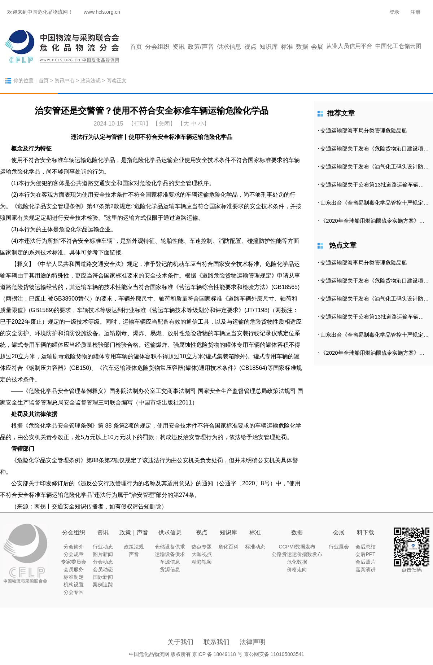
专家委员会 (73, 562)
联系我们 (216, 642)
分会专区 (74, 592)
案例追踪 (103, 584)
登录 (394, 12)
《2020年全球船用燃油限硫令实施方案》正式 (375, 221)
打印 (139, 124)
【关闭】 (164, 124)
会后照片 (365, 562)
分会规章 (74, 554)
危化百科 (228, 547)
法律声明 (253, 642)
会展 (317, 46)
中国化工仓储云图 (398, 46)
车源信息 (170, 562)
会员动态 (103, 569)
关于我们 (180, 642)
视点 (250, 46)
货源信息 (170, 569)
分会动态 (103, 562)
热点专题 (202, 547)
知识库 (268, 46)
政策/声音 (201, 46)
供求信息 (229, 46)
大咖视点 (202, 554)
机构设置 (74, 584)
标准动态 (255, 547)
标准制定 (74, 577)
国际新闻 (103, 577)
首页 (136, 46)
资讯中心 (64, 80)
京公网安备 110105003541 (274, 654)
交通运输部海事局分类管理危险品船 (363, 130)
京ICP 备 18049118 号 (217, 654)
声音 (134, 554)
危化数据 (297, 562)
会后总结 (365, 547)
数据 (302, 46)
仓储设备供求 (170, 547)
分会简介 (74, 547)
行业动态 (103, 547)
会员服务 (74, 569)
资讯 (178, 46)
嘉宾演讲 (365, 569)
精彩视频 (202, 562)
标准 (287, 46)
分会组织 (157, 46)
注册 (415, 12)
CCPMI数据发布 (297, 547)
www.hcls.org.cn (102, 12)
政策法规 (90, 80)
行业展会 (339, 547)
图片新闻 (103, 554)
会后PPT (365, 554)
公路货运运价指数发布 (297, 554)
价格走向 (297, 569)
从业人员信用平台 (349, 46)
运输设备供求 (170, 554)
